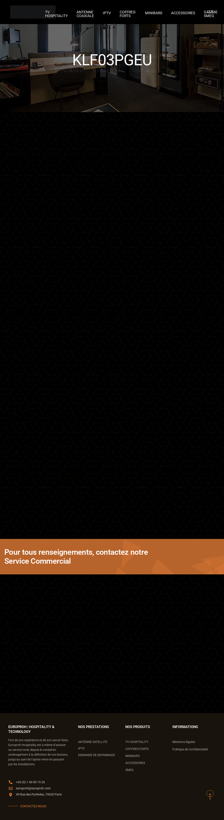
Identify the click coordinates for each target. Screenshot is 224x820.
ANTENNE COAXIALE (90, 12)
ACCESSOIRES (177, 12)
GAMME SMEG (201, 12)
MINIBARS (151, 12)
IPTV (109, 12)
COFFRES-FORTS (129, 12)
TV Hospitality (65, 12)
